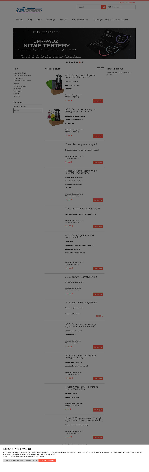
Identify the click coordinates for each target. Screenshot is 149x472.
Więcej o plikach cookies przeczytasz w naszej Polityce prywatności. (23, 456)
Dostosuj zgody (31, 460)
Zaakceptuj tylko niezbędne (14, 460)
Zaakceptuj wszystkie (47, 460)
